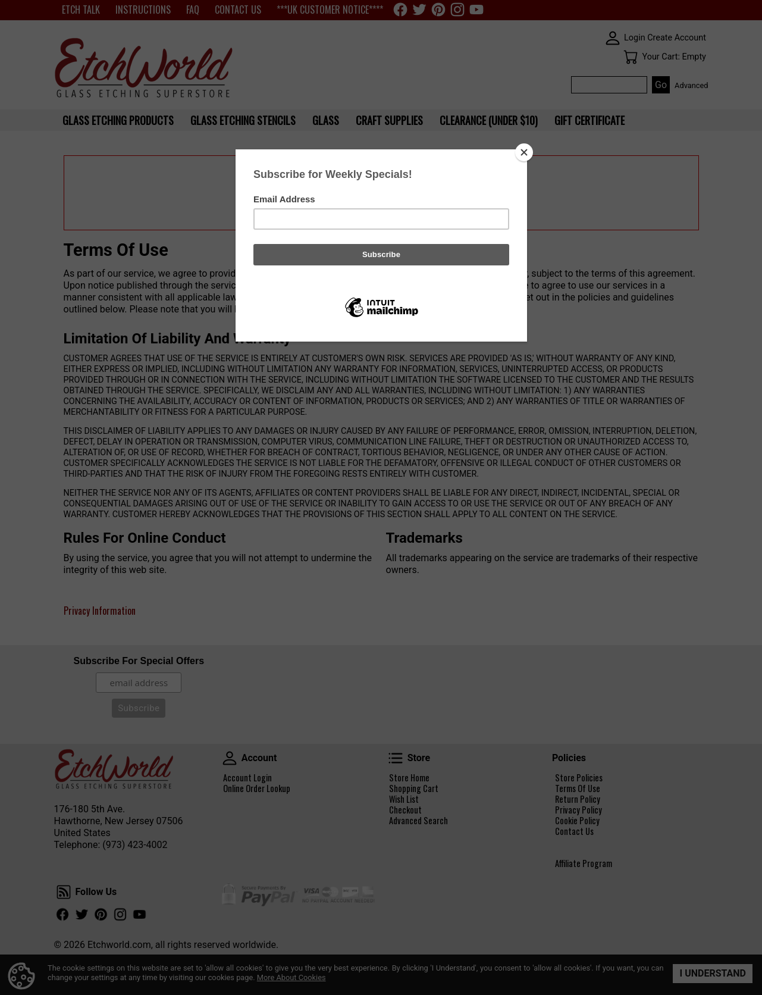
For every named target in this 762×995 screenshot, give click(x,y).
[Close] (524, 152)
